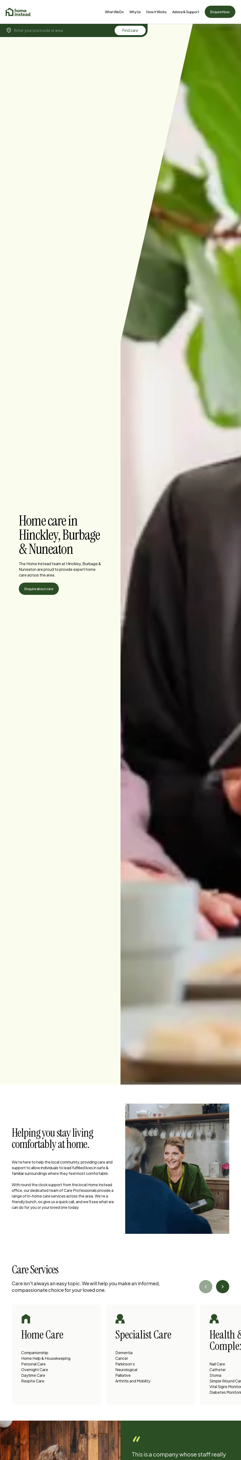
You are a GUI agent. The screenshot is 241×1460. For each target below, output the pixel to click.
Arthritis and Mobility (132, 1380)
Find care (130, 30)
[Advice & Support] (185, 12)
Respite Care (32, 1380)
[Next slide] (222, 1286)
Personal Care (33, 1363)
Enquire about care (38, 589)
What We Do (114, 12)
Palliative (123, 1375)
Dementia (124, 1352)
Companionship (34, 1352)
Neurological (126, 1369)
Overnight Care (34, 1369)
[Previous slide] (205, 1286)
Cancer (121, 1358)
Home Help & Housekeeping (45, 1358)
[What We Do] (114, 12)
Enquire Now (220, 12)
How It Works (156, 12)
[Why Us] (135, 12)
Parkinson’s (125, 1363)
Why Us (135, 12)
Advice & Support (185, 12)
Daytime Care (33, 1375)
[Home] (18, 12)
